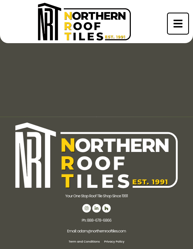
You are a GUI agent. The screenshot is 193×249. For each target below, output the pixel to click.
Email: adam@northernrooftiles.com (96, 231)
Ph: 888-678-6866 (97, 220)
